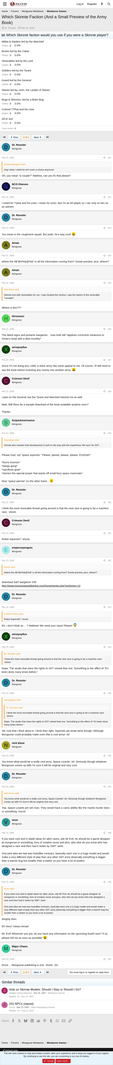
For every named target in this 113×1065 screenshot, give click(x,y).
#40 (109, 959)
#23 (109, 228)
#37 (109, 787)
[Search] (109, 4)
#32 (109, 560)
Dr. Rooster (10, 28)
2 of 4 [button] (26, 137)
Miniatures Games (56, 993)
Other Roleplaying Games (43, 1007)
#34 (109, 647)
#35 (109, 693)
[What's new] (102, 4)
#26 (109, 329)
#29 (109, 433)
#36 (109, 756)
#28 (109, 391)
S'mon (12, 1007)
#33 (109, 607)
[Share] (104, 158)
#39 (109, 882)
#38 (109, 833)
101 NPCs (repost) (21, 1003)
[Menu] (5, 4)
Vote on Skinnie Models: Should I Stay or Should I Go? (45, 989)
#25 (109, 283)
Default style (10, 1050)
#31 (109, 533)
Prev (14, 137)
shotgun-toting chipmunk (20, 993)
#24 (109, 255)
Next (38, 137)
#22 (109, 197)
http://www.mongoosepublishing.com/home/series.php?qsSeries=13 (41, 585)
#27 (109, 360)
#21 (109, 158)
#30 (109, 502)
